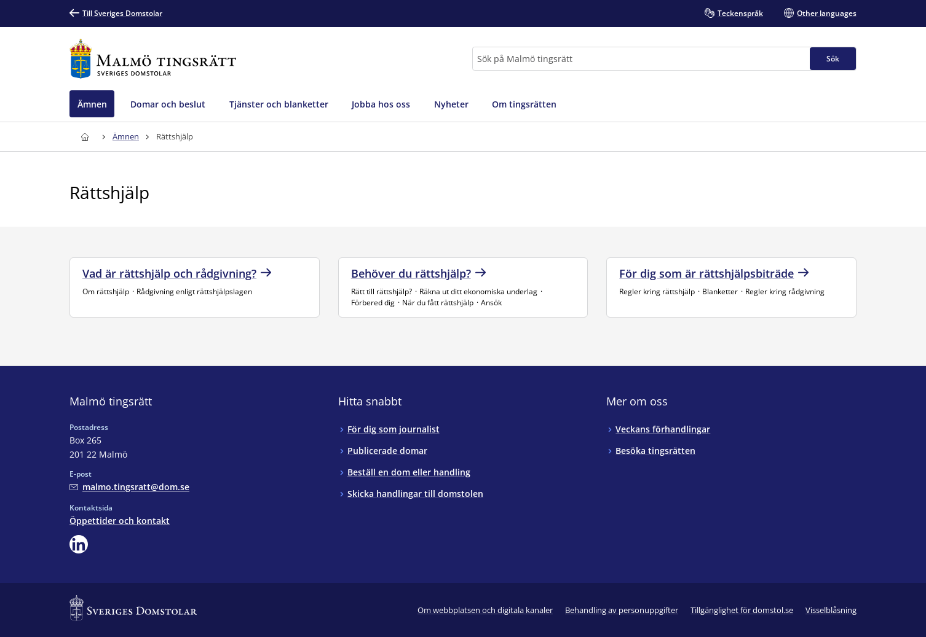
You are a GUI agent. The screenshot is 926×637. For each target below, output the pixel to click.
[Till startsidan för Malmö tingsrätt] (152, 59)
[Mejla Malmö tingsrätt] (129, 487)
